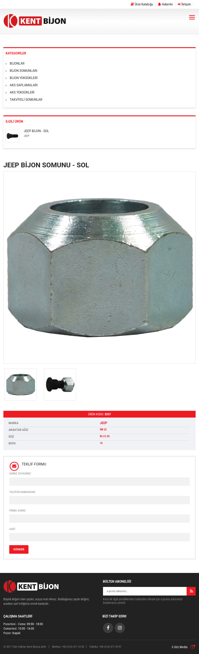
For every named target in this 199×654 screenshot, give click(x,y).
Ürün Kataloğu (142, 4)
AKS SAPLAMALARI (24, 85)
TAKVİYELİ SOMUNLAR (26, 99)
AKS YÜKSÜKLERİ (22, 92)
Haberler (165, 4)
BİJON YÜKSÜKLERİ (23, 78)
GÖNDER (18, 549)
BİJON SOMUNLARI (23, 70)
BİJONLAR (17, 63)
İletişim (184, 4)
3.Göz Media (179, 647)
